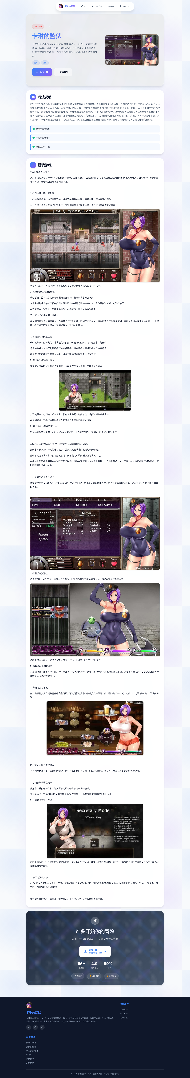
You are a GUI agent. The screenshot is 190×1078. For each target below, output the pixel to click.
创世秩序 (30, 1059)
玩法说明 (124, 1009)
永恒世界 (30, 1063)
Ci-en (28, 1055)
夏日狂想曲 (31, 1046)
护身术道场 (31, 1042)
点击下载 (124, 1017)
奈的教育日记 (32, 1050)
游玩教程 (124, 1013)
